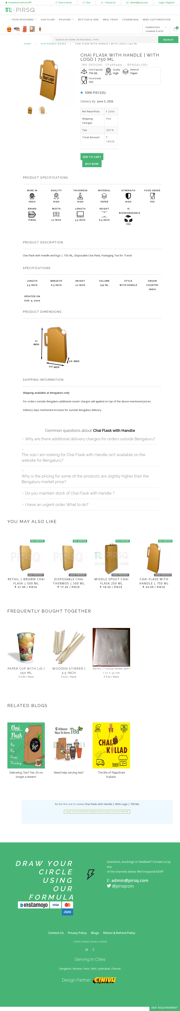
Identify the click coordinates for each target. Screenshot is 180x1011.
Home (27, 44)
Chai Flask (48, 19)
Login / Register (167, 2)
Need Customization (157, 19)
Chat (86, 2)
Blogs (95, 933)
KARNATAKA (155, 29)
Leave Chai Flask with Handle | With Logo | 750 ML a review (97, 812)
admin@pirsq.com (137, 2)
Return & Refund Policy (119, 933)
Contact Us (108, 2)
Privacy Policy (77, 933)
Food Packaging (22, 19)
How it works (63, 2)
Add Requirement (164, 1007)
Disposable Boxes (53, 44)
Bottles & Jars (88, 19)
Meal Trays (110, 19)
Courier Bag (130, 19)
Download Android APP (18, 2)
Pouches (65, 19)
